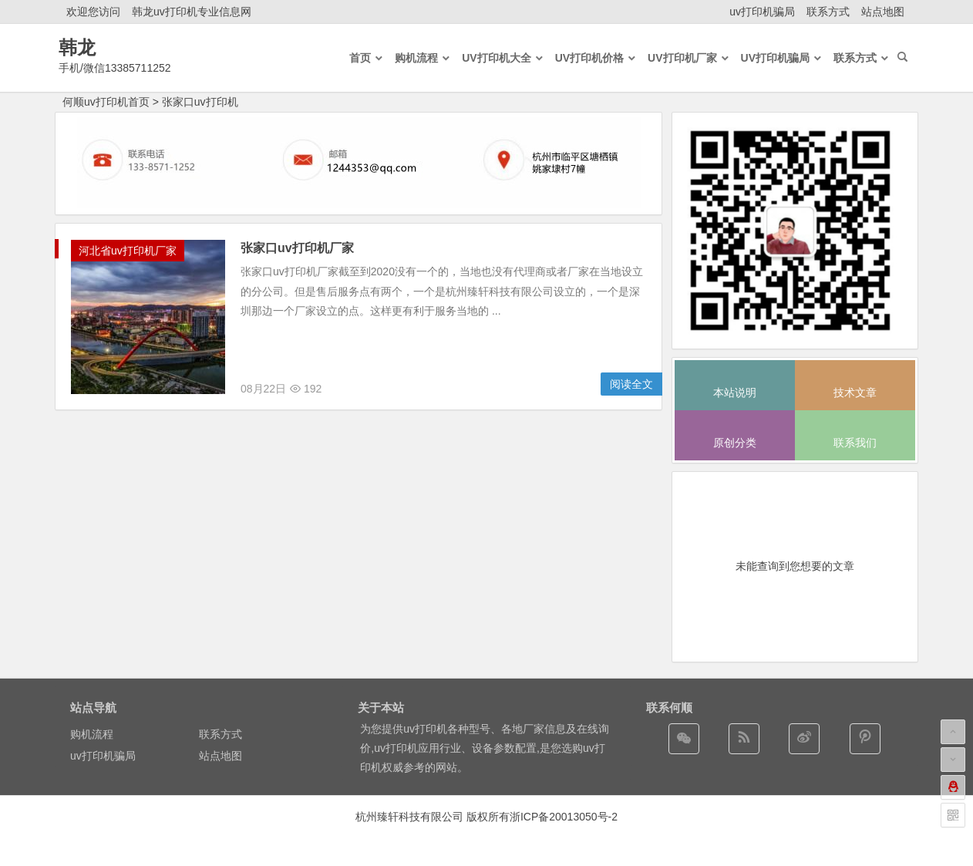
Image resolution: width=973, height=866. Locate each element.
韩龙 (77, 47)
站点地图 (882, 11)
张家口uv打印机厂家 (297, 247)
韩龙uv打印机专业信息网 (191, 11)
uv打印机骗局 (762, 11)
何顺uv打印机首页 (106, 102)
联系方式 (828, 11)
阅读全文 (631, 384)
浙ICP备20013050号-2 (564, 816)
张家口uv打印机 (200, 102)
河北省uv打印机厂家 (128, 250)
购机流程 (91, 734)
